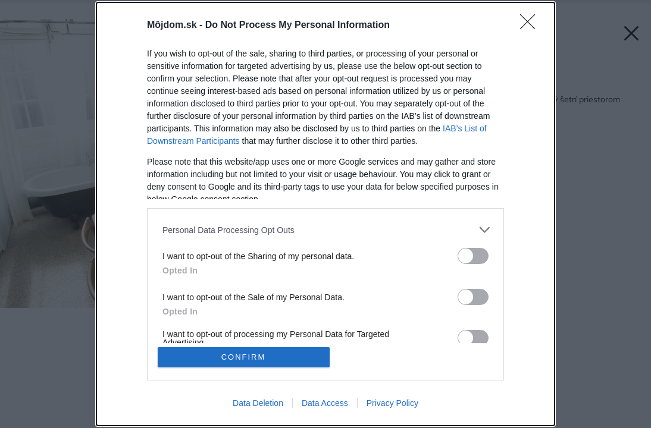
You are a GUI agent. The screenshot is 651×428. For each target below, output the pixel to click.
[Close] (531, 25)
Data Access (325, 403)
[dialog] (325, 214)
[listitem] (325, 230)
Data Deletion (258, 403)
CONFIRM (243, 357)
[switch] (473, 256)
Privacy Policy (392, 403)
